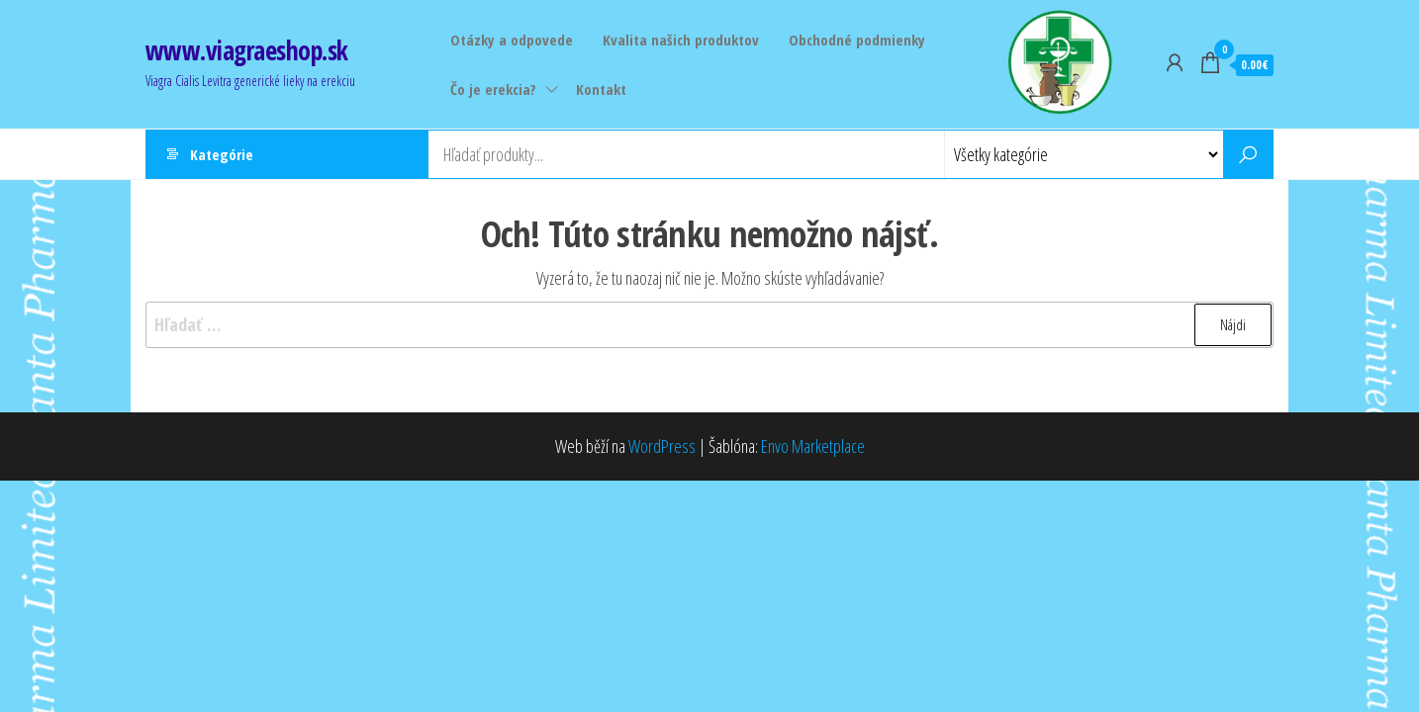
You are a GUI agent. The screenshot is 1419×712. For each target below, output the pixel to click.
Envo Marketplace (813, 446)
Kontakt (601, 89)
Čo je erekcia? (493, 89)
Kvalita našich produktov (681, 39)
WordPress (662, 446)
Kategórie (221, 154)
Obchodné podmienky (857, 39)
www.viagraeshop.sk (246, 50)
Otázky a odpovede (511, 39)
